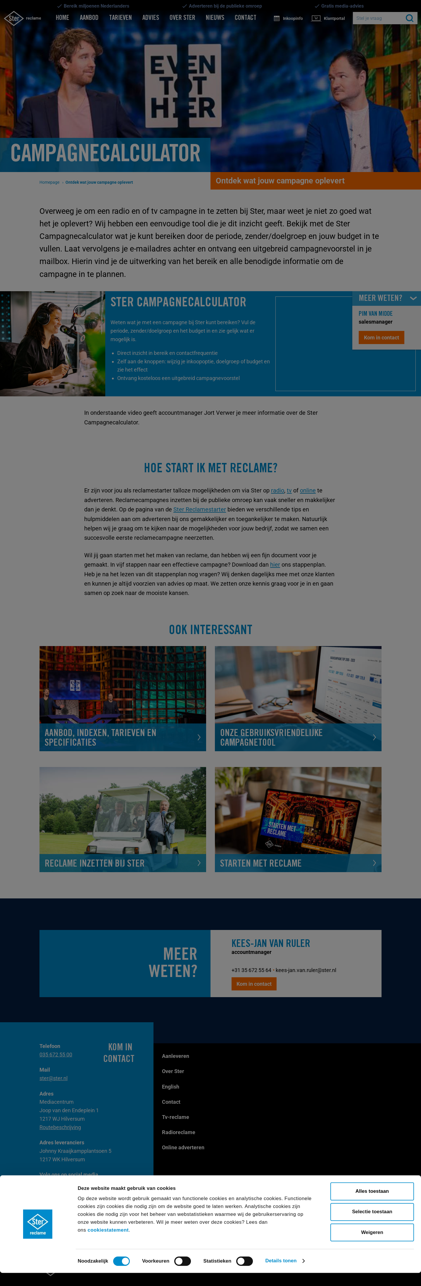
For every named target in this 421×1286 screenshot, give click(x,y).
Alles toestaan (372, 1204)
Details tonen (280, 1274)
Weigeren (372, 1245)
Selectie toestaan (372, 1225)
